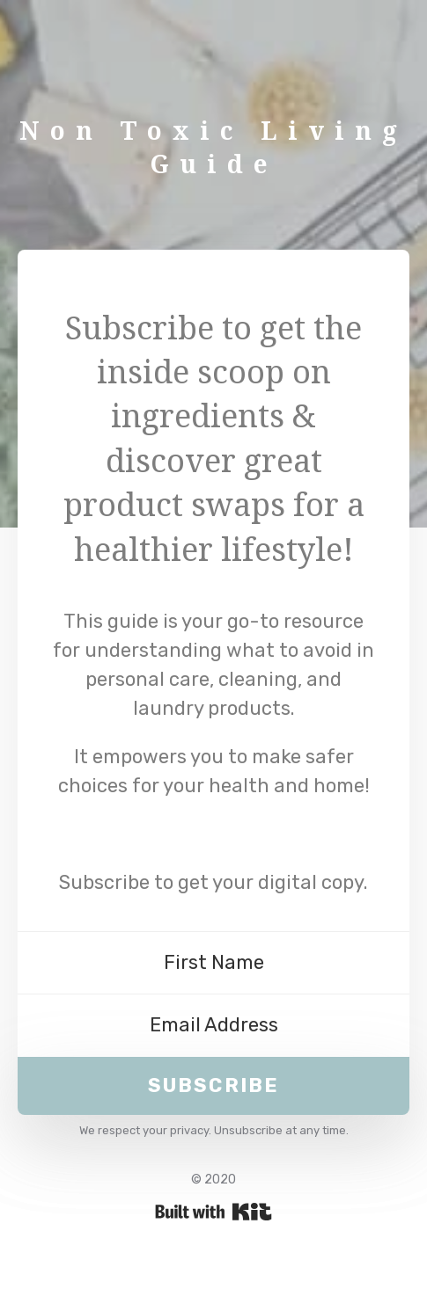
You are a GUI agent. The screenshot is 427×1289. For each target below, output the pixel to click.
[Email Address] (213, 1025)
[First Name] (213, 963)
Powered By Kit (213, 1211)
